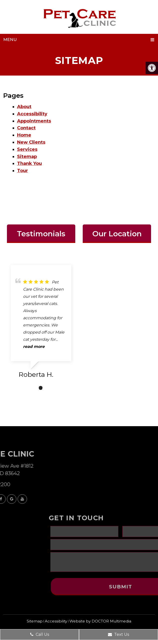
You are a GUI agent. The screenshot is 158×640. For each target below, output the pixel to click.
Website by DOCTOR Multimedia (100, 621)
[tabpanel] (41, 323)
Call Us (39, 634)
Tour (22, 170)
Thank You (29, 163)
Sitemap (27, 156)
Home (24, 135)
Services (27, 149)
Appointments (34, 121)
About (24, 106)
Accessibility (32, 114)
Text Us (118, 634)
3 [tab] (48, 388)
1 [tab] (33, 388)
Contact (26, 128)
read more (34, 346)
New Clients (31, 142)
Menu (10, 39)
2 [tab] (41, 388)
